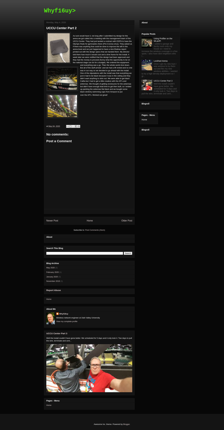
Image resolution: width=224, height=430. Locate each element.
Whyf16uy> (60, 11)
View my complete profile (66, 321)
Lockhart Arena (161, 61)
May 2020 (50, 268)
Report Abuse (53, 290)
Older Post (126, 220)
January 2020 (52, 277)
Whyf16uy (63, 314)
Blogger (126, 424)
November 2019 (53, 281)
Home (90, 220)
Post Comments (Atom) (95, 230)
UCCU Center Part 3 (56, 333)
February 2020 (52, 272)
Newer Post (52, 220)
